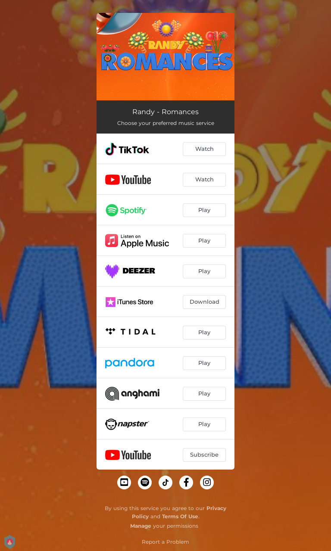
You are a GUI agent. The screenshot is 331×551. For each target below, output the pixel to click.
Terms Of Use (180, 516)
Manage (140, 526)
